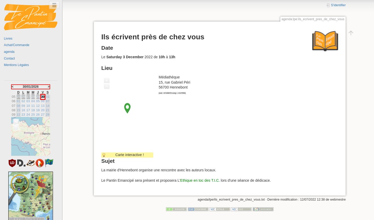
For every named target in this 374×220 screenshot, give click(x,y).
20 (43, 110)
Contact (9, 58)
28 (48, 114)
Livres (8, 38)
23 (23, 114)
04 (33, 101)
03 (28, 101)
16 (23, 110)
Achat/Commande (16, 45)
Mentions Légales (16, 65)
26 (38, 114)
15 (18, 110)
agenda (9, 52)
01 (18, 101)
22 (18, 114)
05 (38, 101)
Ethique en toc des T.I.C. (200, 180)
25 (33, 114)
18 (33, 110)
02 (23, 101)
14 (48, 106)
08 (18, 106)
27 (43, 114)
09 (23, 106)
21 (48, 110)
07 (48, 101)
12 (38, 106)
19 (38, 110)
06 (43, 101)
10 (28, 106)
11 (33, 106)
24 (28, 114)
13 (43, 106)
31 (48, 97)
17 (28, 110)
